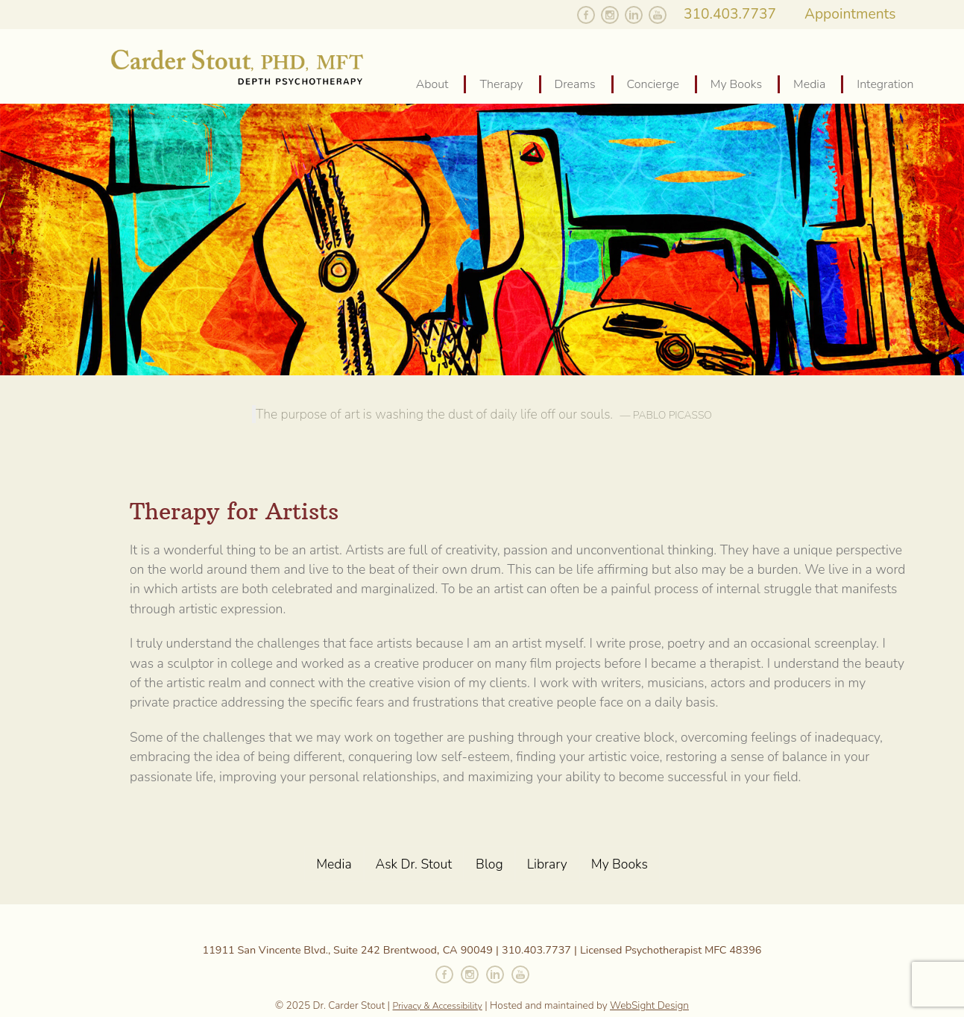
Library (547, 864)
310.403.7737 (730, 13)
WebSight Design (649, 1005)
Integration (885, 84)
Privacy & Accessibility (437, 1006)
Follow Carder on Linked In (634, 15)
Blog (489, 864)
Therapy (501, 84)
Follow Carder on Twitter (562, 15)
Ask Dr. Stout (414, 864)
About (432, 84)
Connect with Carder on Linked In (495, 974)
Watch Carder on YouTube (658, 15)
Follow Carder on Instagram (610, 15)
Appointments (850, 13)
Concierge (653, 84)
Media (809, 84)
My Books (736, 84)
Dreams (575, 84)
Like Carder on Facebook (586, 15)
